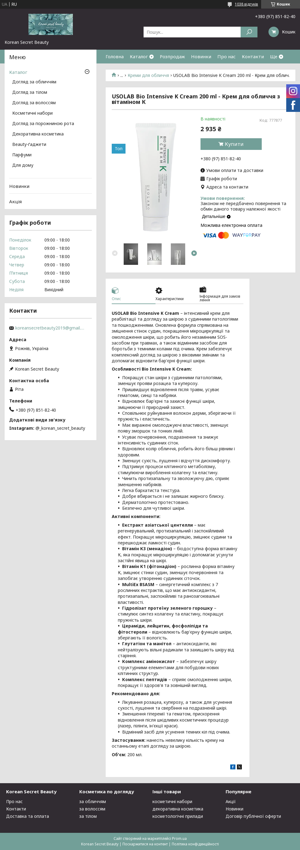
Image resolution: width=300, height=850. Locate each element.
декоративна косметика (177, 809)
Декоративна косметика (38, 134)
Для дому (22, 165)
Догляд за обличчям (34, 82)
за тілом (88, 816)
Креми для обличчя (148, 75)
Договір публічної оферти (253, 816)
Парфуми (22, 155)
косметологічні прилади (177, 816)
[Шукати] (249, 32)
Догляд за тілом (29, 92)
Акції (231, 801)
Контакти (253, 56)
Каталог (139, 56)
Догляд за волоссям (34, 103)
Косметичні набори (32, 113)
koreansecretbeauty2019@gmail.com (50, 328)
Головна (115, 56)
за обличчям (92, 801)
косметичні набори (172, 801)
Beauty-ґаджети (29, 144)
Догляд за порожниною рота (43, 123)
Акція (15, 201)
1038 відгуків (246, 4)
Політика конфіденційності (195, 844)
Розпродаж (172, 56)
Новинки (201, 56)
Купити (234, 144)
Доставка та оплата (27, 816)
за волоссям (92, 809)
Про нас (226, 56)
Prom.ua (179, 838)
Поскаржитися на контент (145, 844)
